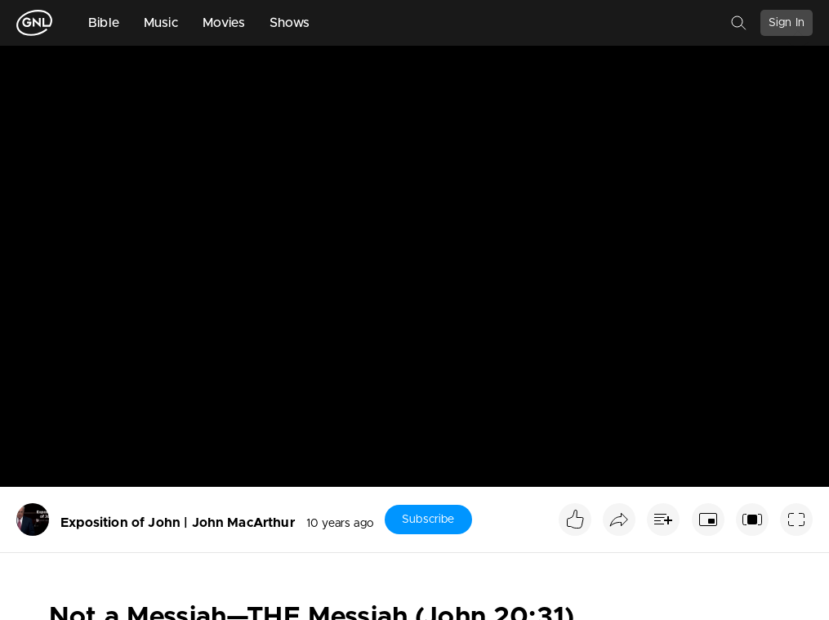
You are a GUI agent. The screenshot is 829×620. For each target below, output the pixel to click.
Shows (290, 22)
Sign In (786, 23)
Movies (224, 22)
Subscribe (428, 519)
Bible (103, 22)
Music (161, 22)
